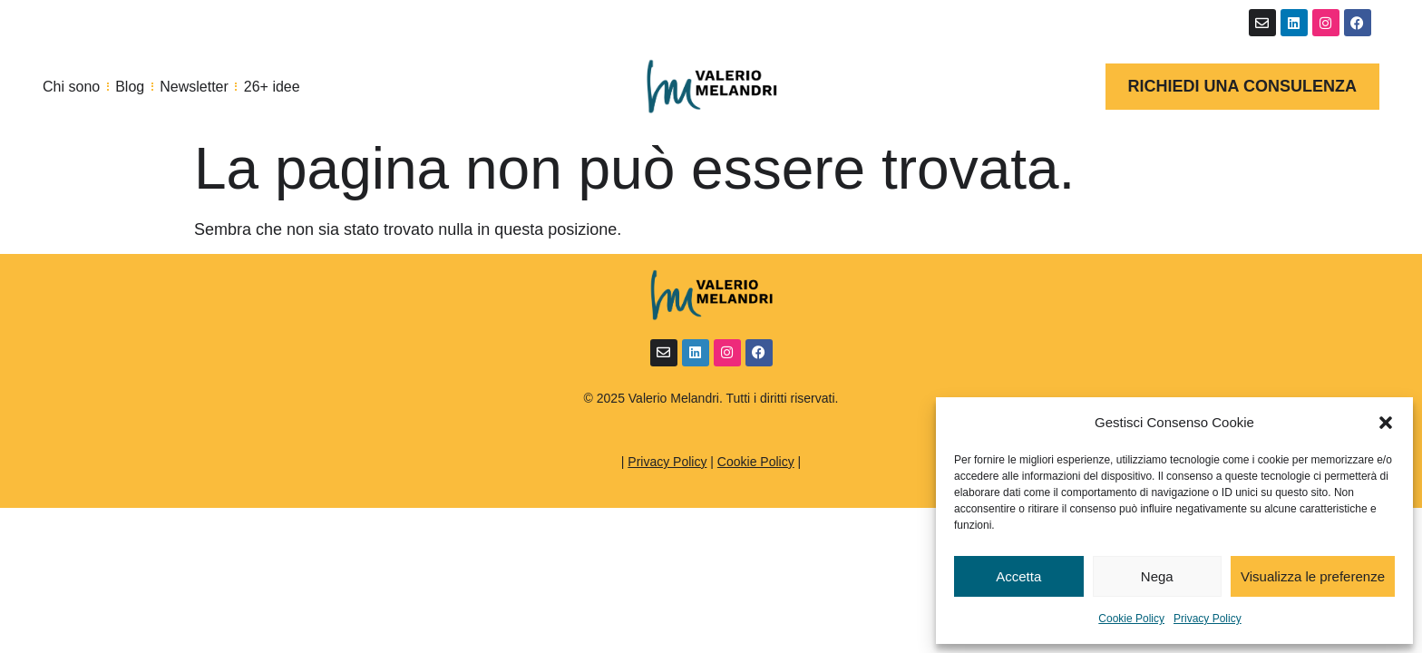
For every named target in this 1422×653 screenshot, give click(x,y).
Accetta (1018, 576)
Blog (129, 86)
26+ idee (272, 86)
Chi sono (71, 86)
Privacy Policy (1208, 618)
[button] (1386, 423)
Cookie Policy (1131, 618)
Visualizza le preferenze (1313, 576)
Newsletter (194, 86)
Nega (1157, 576)
